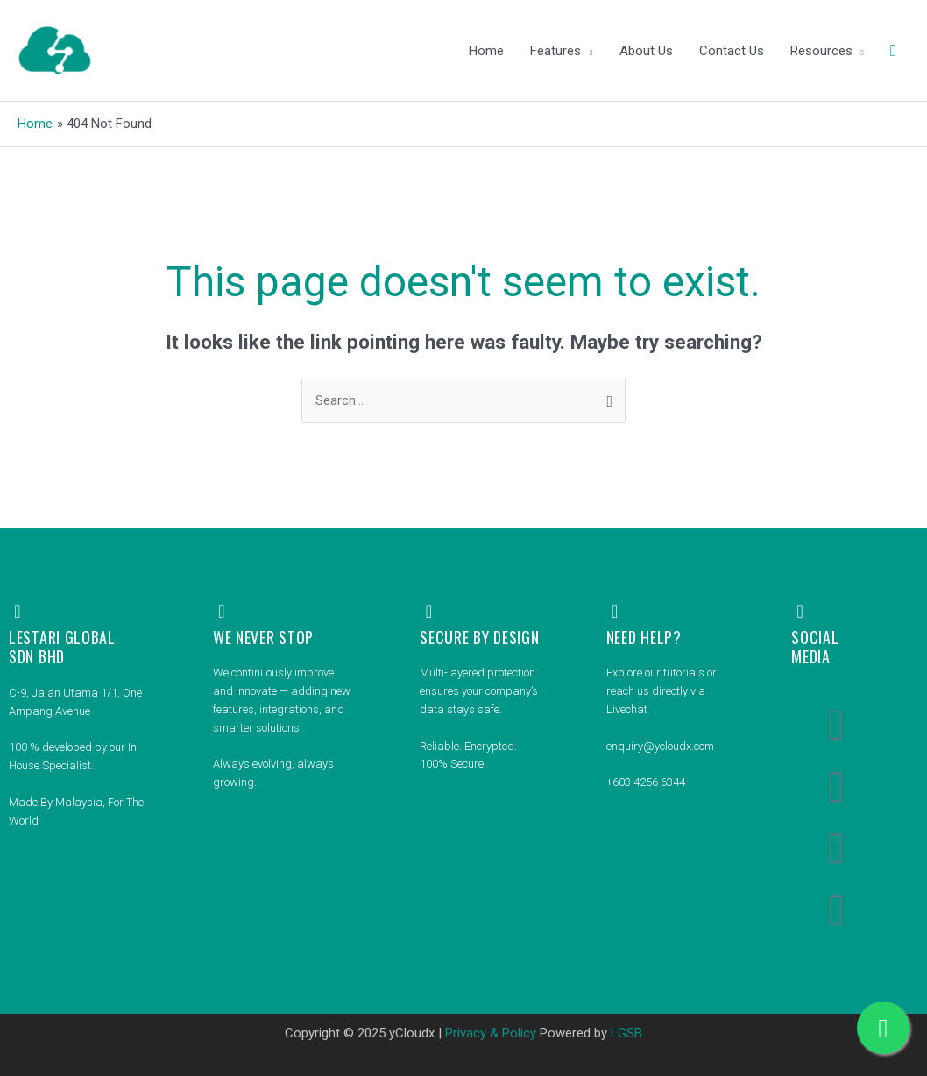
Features (555, 51)
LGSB (626, 1033)
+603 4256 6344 (645, 782)
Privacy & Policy (490, 1033)
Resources (821, 51)
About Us (646, 51)
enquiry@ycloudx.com (660, 746)
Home (486, 51)
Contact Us (731, 51)
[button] (893, 51)
